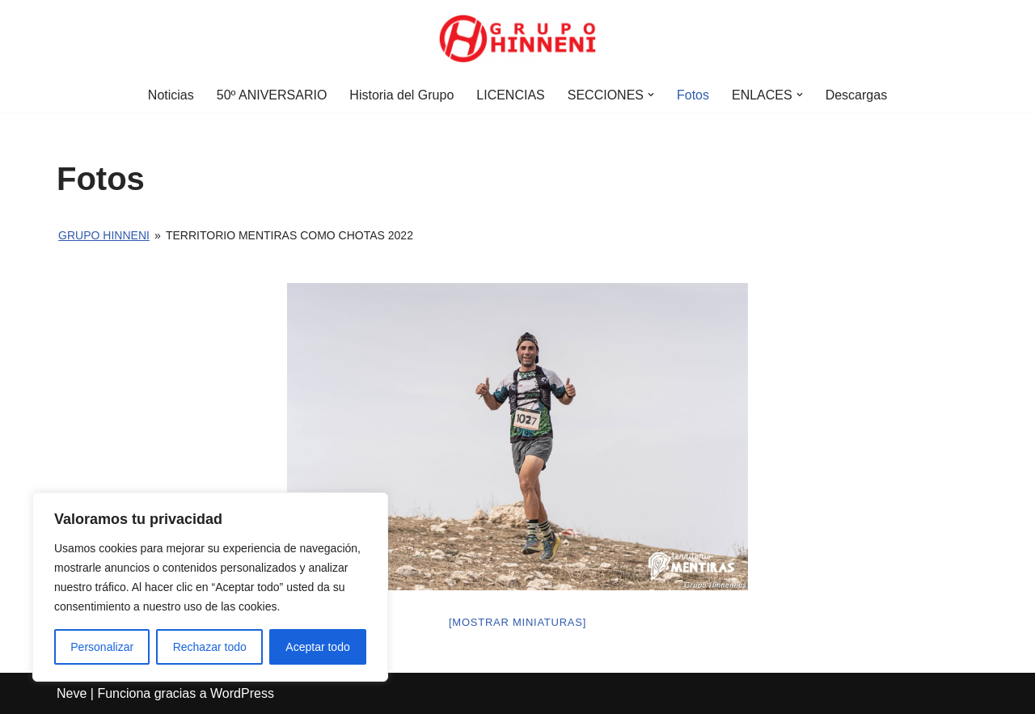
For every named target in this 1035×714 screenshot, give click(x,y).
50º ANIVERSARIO (272, 95)
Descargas (856, 95)
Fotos (693, 95)
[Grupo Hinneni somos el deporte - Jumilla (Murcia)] (517, 39)
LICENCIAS (510, 95)
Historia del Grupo (401, 95)
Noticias (171, 95)
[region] (210, 587)
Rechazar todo (210, 646)
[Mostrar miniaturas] (517, 622)
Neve (72, 693)
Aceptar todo (317, 646)
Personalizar (101, 646)
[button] (651, 94)
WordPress (242, 693)
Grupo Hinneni (104, 235)
